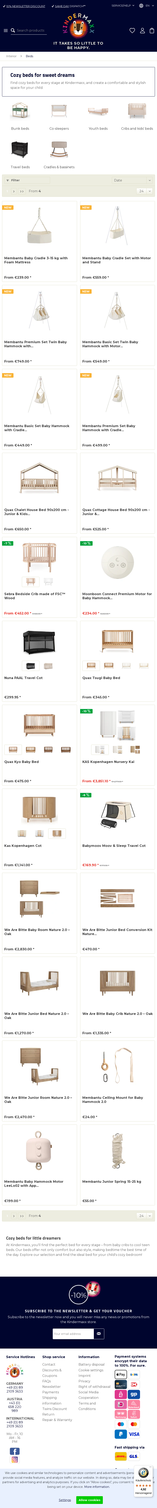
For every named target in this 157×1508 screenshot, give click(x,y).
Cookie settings (90, 1370)
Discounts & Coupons (52, 1373)
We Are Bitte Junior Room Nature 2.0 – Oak (38, 1100)
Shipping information (51, 1400)
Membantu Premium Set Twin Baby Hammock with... (35, 344)
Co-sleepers (59, 129)
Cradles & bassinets (59, 167)
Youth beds (98, 129)
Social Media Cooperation (88, 1395)
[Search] (14, 30)
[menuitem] (5, 30)
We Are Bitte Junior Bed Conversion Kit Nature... (117, 932)
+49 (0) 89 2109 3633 (15, 1389)
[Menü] (150, 1467)
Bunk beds (20, 129)
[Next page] (14, 191)
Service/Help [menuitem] (121, 5)
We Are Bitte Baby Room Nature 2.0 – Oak (37, 932)
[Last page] (22, 191)
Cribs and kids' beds (137, 129)
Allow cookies (89, 1500)
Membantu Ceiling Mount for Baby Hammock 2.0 (112, 1100)
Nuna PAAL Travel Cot (23, 678)
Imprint (84, 1376)
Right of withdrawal (94, 1387)
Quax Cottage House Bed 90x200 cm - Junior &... (116, 512)
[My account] (142, 30)
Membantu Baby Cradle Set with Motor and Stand (116, 260)
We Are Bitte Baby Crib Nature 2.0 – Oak (117, 1014)
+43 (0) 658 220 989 (14, 1407)
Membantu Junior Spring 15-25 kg (111, 1182)
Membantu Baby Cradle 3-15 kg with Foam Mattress (36, 260)
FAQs (46, 1381)
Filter (13, 180)
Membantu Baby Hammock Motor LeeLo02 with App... (33, 1184)
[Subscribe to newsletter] (99, 1334)
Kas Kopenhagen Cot (22, 846)
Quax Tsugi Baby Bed (101, 678)
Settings (65, 1500)
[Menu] (5, 30)
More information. (97, 1487)
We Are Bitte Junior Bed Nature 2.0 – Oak (36, 1016)
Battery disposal (91, 1364)
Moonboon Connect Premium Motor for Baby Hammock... (117, 596)
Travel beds (20, 167)
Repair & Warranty (57, 1420)
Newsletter (51, 1387)
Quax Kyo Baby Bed (21, 762)
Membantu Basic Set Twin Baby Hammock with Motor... (110, 344)
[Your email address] (78, 1334)
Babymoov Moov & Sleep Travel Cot (114, 846)
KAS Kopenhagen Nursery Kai (108, 762)
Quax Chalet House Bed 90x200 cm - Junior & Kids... (36, 512)
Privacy (84, 1381)
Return (48, 1414)
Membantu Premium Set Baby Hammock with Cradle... (108, 428)
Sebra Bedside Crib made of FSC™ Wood (34, 596)
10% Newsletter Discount (25, 6)
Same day (62, 6)
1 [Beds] (7, 191)
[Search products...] (29, 30)
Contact (48, 1364)
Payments (50, 1392)
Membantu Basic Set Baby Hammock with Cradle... (36, 428)
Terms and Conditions (87, 1406)
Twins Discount (54, 1409)
